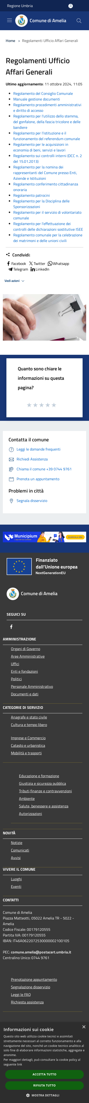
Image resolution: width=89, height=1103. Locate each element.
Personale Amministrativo (32, 686)
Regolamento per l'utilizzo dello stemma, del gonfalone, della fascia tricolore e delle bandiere (46, 121)
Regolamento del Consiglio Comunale (43, 93)
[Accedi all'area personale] (70, 6)
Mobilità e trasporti (26, 753)
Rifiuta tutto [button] (44, 1085)
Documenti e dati (24, 694)
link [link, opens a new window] (19, 1064)
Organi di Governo (25, 649)
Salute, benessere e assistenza (43, 806)
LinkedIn (39, 269)
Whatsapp (58, 263)
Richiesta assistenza (27, 1002)
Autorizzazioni (30, 813)
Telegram (18, 269)
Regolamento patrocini (31, 195)
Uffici (15, 664)
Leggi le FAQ (21, 994)
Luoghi (16, 879)
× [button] (83, 1027)
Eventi (16, 886)
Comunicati (20, 850)
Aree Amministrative (28, 656)
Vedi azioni (15, 281)
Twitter (36, 263)
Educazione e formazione (39, 776)
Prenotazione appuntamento (34, 979)
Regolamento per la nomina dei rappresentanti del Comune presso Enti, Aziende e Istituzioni (45, 172)
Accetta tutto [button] (44, 1074)
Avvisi (16, 858)
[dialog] (44, 1062)
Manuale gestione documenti (36, 99)
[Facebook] (11, 626)
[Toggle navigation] (9, 20)
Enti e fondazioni (24, 671)
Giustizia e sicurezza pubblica (42, 783)
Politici (16, 679)
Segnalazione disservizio (30, 987)
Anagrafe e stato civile (29, 717)
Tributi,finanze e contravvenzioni (45, 791)
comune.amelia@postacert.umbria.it (41, 952)
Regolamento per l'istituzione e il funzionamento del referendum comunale (46, 136)
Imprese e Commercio (28, 738)
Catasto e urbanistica (28, 745)
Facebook (16, 263)
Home (10, 40)
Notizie (16, 842)
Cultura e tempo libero (29, 724)
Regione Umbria (20, 5)
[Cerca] (79, 21)
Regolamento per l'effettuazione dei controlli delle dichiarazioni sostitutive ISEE (48, 226)
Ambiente (27, 798)
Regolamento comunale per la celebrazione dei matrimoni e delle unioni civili (47, 237)
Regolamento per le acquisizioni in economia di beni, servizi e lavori (40, 147)
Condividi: (18, 255)
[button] (45, 1095)
